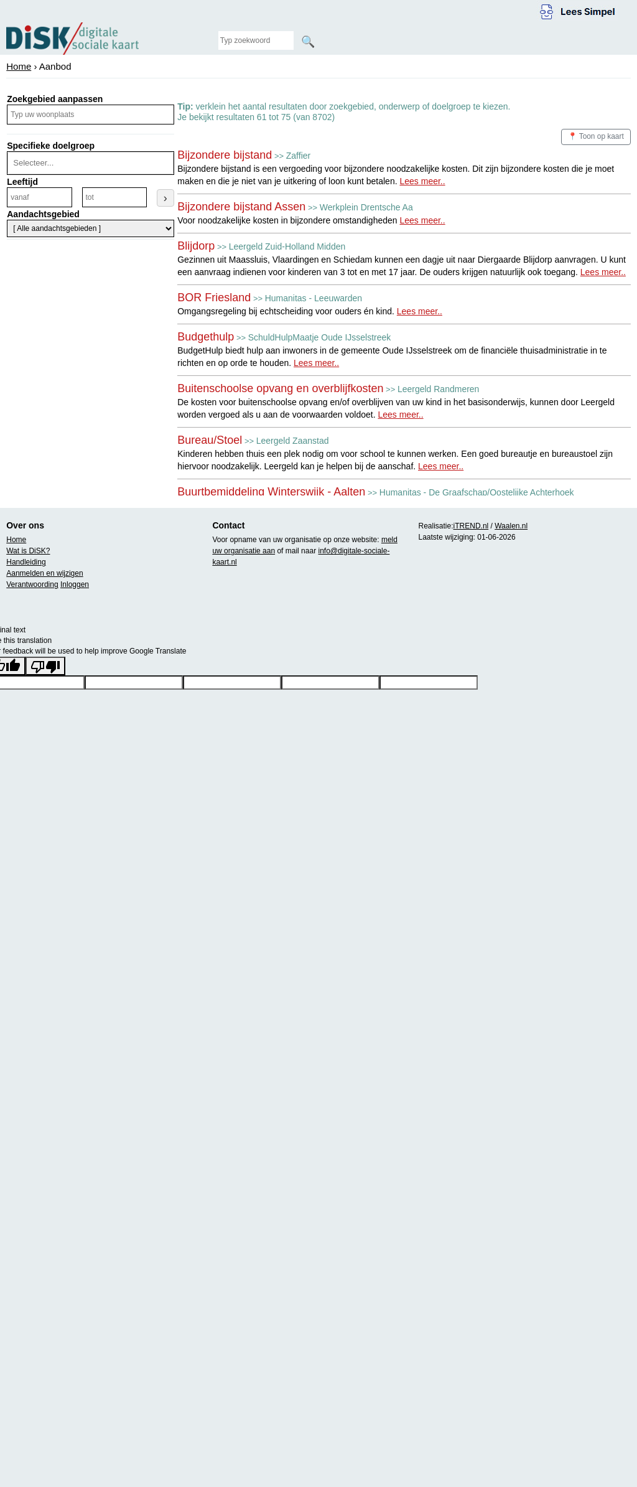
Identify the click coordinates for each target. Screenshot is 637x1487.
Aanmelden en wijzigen (44, 573)
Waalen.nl (511, 526)
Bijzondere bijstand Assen (241, 206)
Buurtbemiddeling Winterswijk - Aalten (271, 492)
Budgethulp (205, 337)
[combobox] (89, 163)
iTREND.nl (471, 526)
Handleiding (25, 562)
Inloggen (74, 584)
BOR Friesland (214, 297)
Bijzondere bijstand (224, 155)
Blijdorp (196, 246)
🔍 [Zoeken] (308, 41)
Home (18, 66)
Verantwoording (32, 584)
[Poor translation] (45, 666)
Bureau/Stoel (209, 440)
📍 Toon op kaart (596, 136)
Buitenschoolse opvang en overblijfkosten (280, 388)
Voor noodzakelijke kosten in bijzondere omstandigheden (311, 220)
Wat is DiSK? (28, 550)
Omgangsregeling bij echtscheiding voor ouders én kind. (309, 311)
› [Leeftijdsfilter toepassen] (165, 198)
